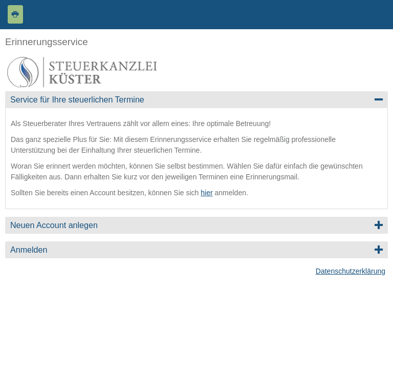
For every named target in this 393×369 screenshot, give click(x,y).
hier (206, 193)
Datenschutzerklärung (350, 271)
